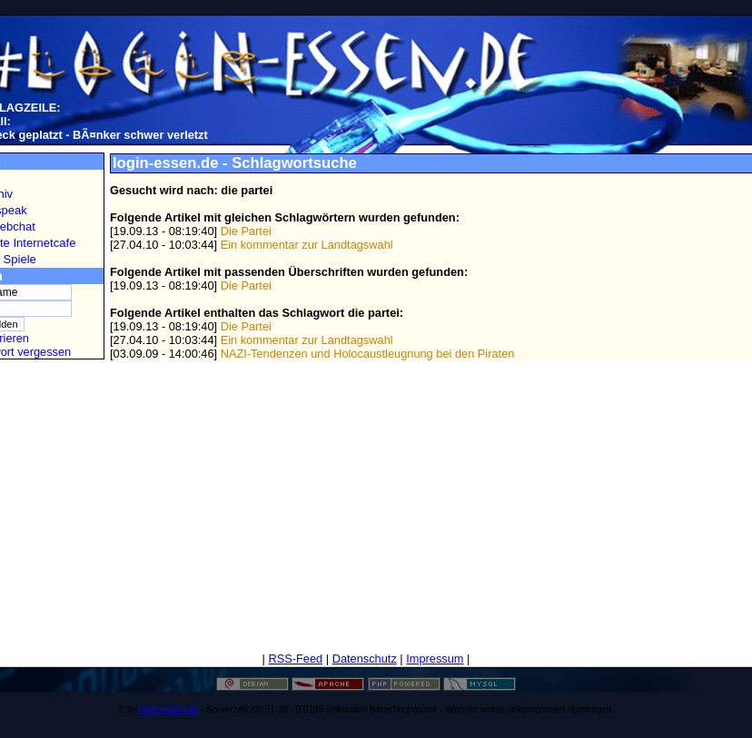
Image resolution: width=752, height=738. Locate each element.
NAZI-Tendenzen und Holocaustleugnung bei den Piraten (368, 353)
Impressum (434, 658)
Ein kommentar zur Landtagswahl (307, 244)
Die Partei (246, 231)
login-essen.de (168, 709)
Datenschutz (364, 658)
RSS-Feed (295, 658)
